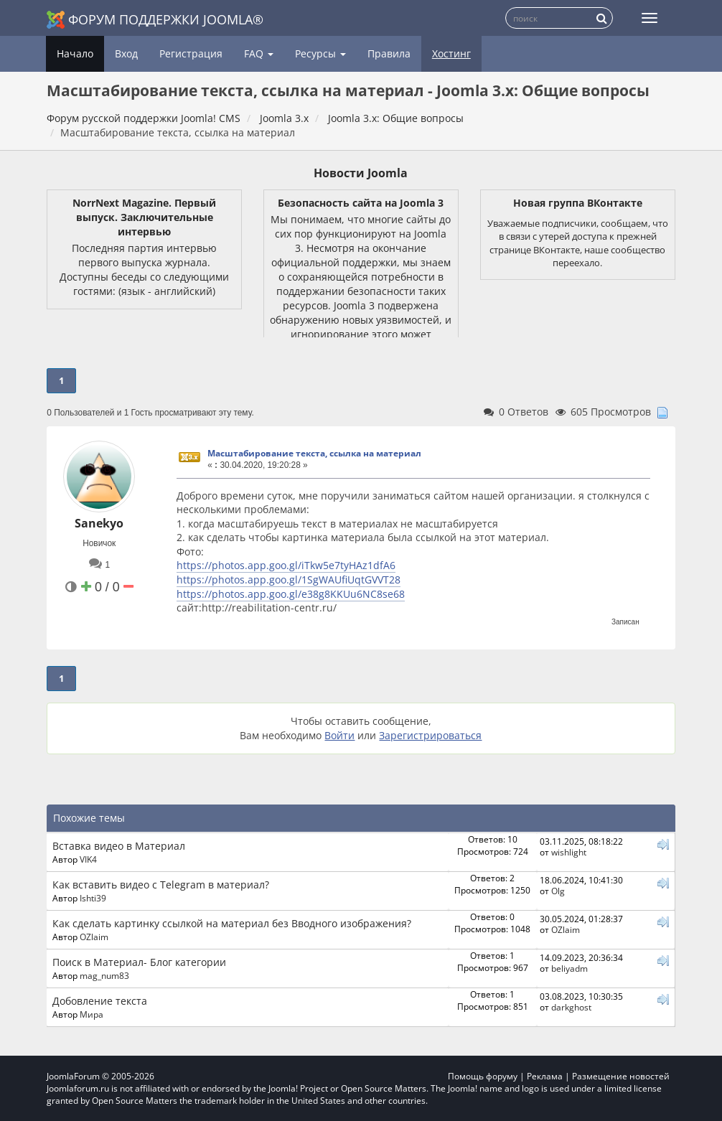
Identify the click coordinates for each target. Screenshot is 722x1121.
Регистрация (190, 53)
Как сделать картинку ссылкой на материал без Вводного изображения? (231, 923)
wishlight (568, 852)
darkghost (571, 1007)
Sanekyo (99, 523)
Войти (339, 735)
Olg (558, 890)
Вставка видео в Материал (118, 846)
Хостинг (451, 53)
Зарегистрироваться (430, 735)
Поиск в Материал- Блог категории (139, 962)
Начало (75, 53)
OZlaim (94, 936)
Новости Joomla (361, 173)
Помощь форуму (482, 1076)
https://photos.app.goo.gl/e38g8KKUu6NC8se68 (291, 594)
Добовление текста (99, 1001)
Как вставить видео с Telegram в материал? (160, 884)
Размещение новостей (621, 1076)
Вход (126, 53)
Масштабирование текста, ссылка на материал (314, 453)
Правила (389, 53)
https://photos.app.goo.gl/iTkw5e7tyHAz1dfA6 (286, 565)
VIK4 (88, 859)
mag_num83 (104, 975)
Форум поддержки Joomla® (155, 20)
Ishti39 (93, 898)
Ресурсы (320, 53)
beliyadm (569, 968)
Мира (91, 1014)
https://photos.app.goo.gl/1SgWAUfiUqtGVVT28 (288, 579)
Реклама (545, 1076)
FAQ (258, 53)
